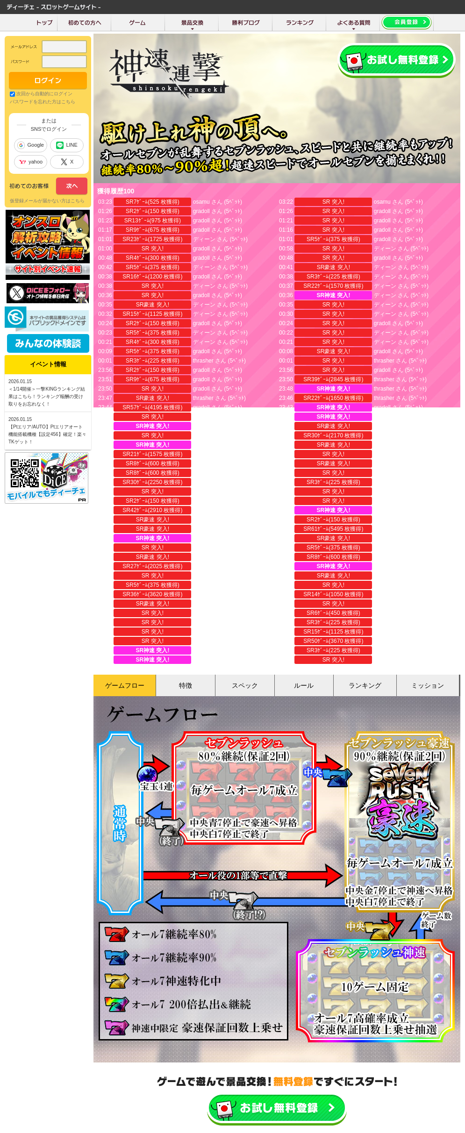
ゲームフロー (124, 685)
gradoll (201, 211)
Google (30, 145)
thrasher (203, 360)
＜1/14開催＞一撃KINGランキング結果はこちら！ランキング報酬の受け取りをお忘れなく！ (46, 396)
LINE (66, 145)
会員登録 (396, 60)
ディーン (204, 239)
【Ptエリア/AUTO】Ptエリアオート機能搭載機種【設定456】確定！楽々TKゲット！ (47, 434)
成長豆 (382, 594)
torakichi (203, 566)
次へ (48, 186)
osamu (201, 202)
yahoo (31, 161)
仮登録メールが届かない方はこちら (47, 200)
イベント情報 (48, 364)
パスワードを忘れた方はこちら (42, 101)
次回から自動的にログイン (44, 93)
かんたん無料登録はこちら (277, 1108)
